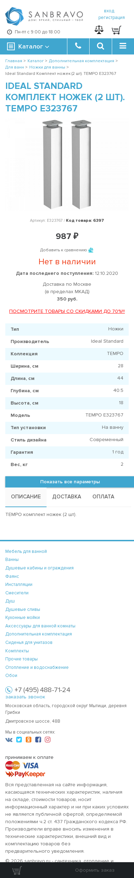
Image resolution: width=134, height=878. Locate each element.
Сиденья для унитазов (29, 642)
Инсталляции (18, 584)
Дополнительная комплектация (38, 634)
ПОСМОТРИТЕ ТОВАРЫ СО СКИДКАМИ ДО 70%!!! (67, 311)
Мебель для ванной (26, 551)
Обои (11, 675)
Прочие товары (21, 659)
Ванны (12, 559)
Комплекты (17, 651)
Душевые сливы (22, 609)
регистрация (111, 17)
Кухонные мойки (22, 617)
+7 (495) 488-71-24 (42, 690)
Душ (10, 601)
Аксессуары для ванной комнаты (40, 626)
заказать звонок (25, 697)
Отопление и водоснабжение (37, 667)
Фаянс (12, 576)
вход (109, 11)
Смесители (17, 593)
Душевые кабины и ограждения (39, 568)
